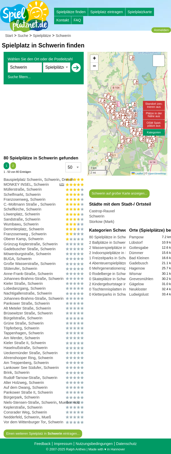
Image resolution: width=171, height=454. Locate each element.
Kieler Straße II (16, 343)
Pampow (136, 237)
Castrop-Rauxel (102, 211)
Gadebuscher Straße (21, 249)
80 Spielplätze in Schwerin (111, 237)
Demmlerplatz (15, 229)
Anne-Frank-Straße (19, 274)
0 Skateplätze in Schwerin (110, 279)
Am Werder (13, 338)
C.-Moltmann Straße (21, 204)
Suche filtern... (19, 77)
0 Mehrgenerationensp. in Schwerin (118, 268)
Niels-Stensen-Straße (21, 402)
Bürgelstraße (14, 318)
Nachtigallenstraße (19, 293)
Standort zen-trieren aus (154, 105)
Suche (23, 36)
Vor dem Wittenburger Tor (25, 422)
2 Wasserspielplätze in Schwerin (115, 248)
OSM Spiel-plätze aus (154, 124)
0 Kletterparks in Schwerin (110, 294)
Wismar (135, 274)
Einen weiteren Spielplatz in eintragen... (43, 433)
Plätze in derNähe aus (154, 115)
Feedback (42, 444)
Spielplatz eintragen (106, 12)
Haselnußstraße (17, 348)
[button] (135, 133)
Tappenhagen (15, 333)
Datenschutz (126, 444)
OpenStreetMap (157, 173)
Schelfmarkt (13, 194)
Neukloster (138, 289)
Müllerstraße (14, 189)
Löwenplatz (13, 214)
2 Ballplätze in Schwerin (109, 242)
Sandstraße (13, 219)
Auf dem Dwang (17, 387)
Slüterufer (12, 268)
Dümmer (136, 253)
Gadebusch (138, 263)
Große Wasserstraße (21, 264)
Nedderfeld (13, 417)
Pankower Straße (18, 303)
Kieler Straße (14, 283)
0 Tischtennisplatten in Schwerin (115, 289)
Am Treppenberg (17, 363)
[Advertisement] (44, 119)
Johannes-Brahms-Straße (25, 279)
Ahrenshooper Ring (20, 358)
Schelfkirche (14, 209)
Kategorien (154, 132)
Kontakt (62, 20)
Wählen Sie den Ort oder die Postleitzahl (40, 59)
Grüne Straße (15, 323)
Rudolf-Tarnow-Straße (22, 378)
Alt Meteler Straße (18, 308)
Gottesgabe (138, 248)
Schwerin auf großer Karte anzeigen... (119, 193)
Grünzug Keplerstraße (22, 244)
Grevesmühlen (141, 279)
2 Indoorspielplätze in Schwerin (114, 253)
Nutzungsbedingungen (94, 444)
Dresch (68, 179)
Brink (8, 372)
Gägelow (136, 284)
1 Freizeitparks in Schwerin (111, 258)
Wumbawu (12, 224)
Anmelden (161, 30)
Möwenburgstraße (18, 254)
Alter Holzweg (15, 382)
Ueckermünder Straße (22, 353)
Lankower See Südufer (22, 368)
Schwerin (63, 36)
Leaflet (137, 173)
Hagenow (137, 268)
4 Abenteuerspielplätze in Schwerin (118, 263)
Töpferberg (13, 328)
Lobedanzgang (16, 288)
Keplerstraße (14, 407)
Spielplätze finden (71, 12)
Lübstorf (136, 242)
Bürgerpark (13, 397)
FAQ (77, 20)
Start (9, 36)
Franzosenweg (16, 199)
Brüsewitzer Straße (19, 313)
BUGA (9, 259)
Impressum (63, 444)
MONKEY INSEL (17, 184)
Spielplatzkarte (139, 12)
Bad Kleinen (139, 258)
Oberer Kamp (15, 239)
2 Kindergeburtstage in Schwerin (116, 284)
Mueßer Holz (69, 402)
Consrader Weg (17, 412)
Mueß (46, 417)
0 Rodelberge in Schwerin (110, 274)
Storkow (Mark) (101, 222)
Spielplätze (42, 36)
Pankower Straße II (19, 392)
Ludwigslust (139, 294)
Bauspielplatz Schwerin (23, 179)
